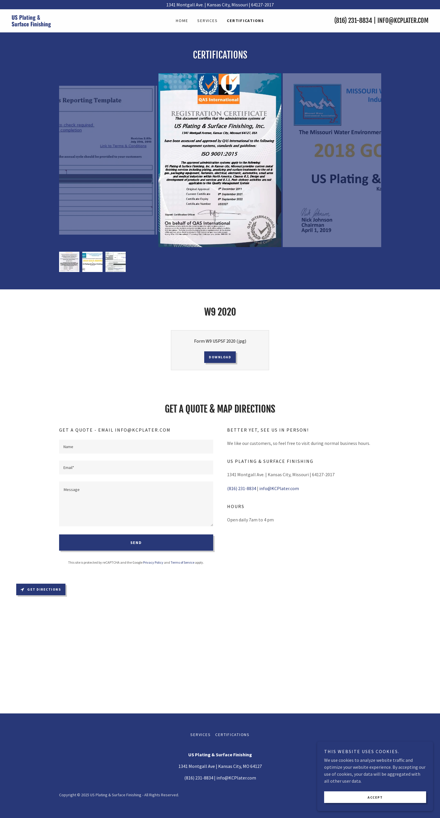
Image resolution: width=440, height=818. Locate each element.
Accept (375, 797)
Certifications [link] (245, 20)
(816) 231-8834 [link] (353, 20)
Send (136, 542)
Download (220, 357)
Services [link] (207, 20)
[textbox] (136, 447)
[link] (64, 25)
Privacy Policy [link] (153, 562)
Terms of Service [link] (182, 562)
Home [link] (182, 20)
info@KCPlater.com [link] (402, 20)
